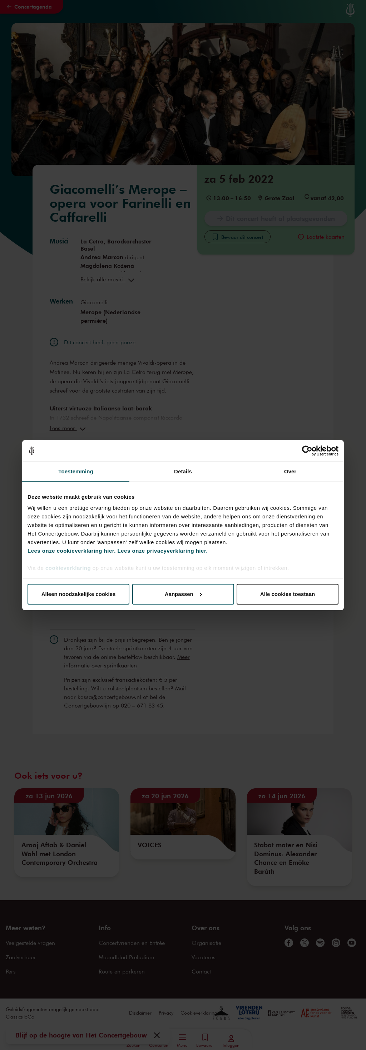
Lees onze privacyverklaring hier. (163, 551)
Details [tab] (183, 471)
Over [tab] (290, 471)
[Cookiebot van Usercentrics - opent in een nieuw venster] (307, 450)
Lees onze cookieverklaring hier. (72, 551)
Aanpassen (183, 594)
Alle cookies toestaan (287, 594)
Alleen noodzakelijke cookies (78, 594)
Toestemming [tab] (75, 471)
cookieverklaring (68, 568)
